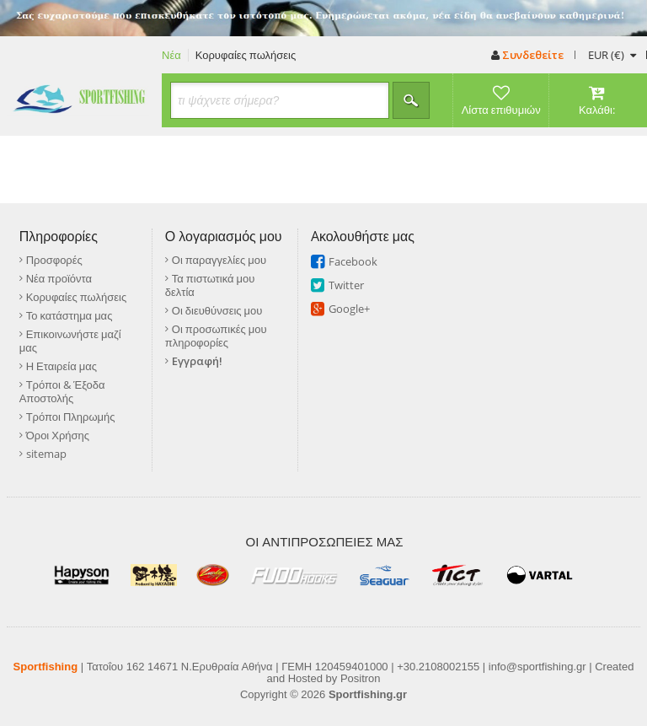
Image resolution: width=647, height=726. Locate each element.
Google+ (349, 308)
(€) (611, 55)
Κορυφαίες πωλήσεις (246, 55)
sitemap (46, 453)
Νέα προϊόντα (59, 278)
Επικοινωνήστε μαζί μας (70, 340)
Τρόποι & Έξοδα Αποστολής (62, 391)
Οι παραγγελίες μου (219, 259)
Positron (360, 678)
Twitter (346, 285)
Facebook (353, 261)
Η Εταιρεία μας (61, 366)
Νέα (171, 55)
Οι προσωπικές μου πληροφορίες (216, 335)
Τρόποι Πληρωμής (70, 416)
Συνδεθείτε (527, 54)
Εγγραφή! (197, 361)
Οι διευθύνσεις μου (217, 310)
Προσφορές (54, 259)
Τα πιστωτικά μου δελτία (210, 285)
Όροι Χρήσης (57, 435)
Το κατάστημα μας (69, 315)
